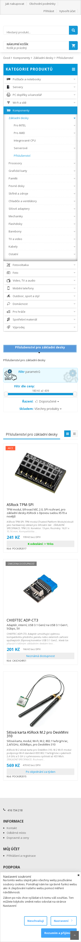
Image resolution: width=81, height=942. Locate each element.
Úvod (6, 58)
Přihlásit (49, 11)
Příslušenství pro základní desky (40, 347)
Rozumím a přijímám (58, 933)
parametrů (29, 372)
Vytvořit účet (67, 11)
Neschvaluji (35, 921)
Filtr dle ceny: (24, 386)
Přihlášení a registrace (21, 856)
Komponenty (21, 58)
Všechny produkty (40, 409)
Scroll (74, 935)
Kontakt (12, 828)
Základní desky (43, 58)
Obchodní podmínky (42, 4)
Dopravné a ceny (18, 838)
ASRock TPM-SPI (40, 506)
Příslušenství (65, 58)
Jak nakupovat (14, 4)
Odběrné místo (16, 833)
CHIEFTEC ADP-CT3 (40, 622)
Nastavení (63, 921)
